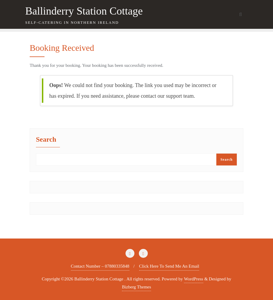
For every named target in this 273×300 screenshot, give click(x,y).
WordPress (193, 279)
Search (46, 139)
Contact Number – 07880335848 (100, 266)
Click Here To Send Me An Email (169, 266)
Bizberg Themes (136, 287)
